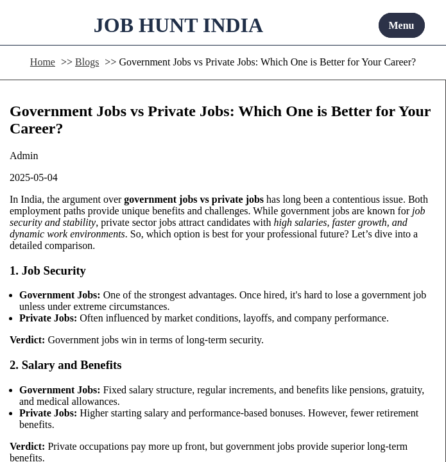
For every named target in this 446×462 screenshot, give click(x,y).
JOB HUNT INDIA (178, 25)
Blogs (87, 61)
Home (42, 61)
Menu (402, 25)
